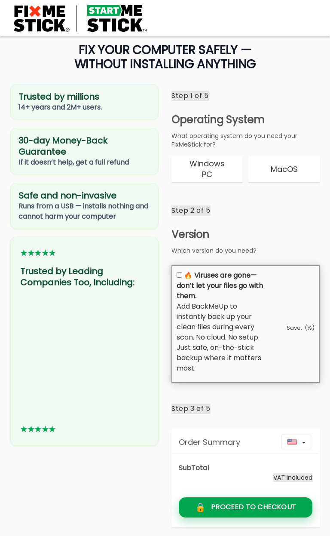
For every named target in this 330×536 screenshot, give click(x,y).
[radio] (207, 169)
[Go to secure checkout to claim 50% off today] (245, 507)
